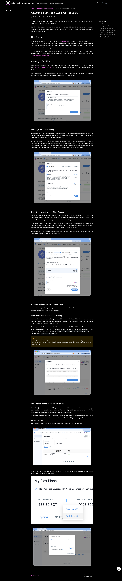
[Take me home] (18, 3)
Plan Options (103, 23)
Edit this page (35, 575)
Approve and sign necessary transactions (108, 32)
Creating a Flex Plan (105, 26)
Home (33, 3)
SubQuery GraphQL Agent (56, 3)
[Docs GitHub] (97, 3)
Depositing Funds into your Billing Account (108, 30)
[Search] (108, 3)
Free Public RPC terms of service (41, 55)
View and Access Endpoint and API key (108, 34)
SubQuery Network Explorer (42, 67)
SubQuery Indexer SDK (42, 3)
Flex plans (64, 41)
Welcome (8, 10)
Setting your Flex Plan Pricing (107, 28)
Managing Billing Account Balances (108, 36)
